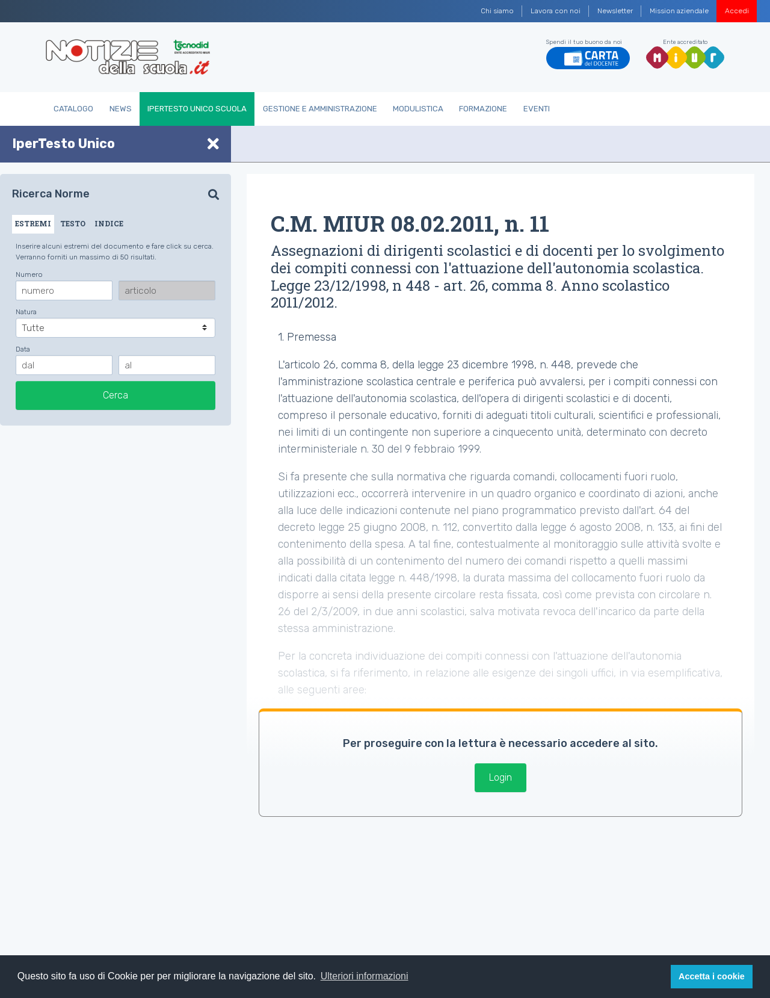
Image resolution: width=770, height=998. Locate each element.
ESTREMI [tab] (33, 223)
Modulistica (418, 108)
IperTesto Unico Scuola (197, 108)
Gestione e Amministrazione (320, 108)
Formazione (483, 108)
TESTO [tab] (72, 223)
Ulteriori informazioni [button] (364, 976)
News (120, 108)
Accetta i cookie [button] (712, 976)
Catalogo (73, 108)
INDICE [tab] (108, 223)
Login (500, 777)
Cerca (115, 395)
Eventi (536, 108)
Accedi (737, 11)
